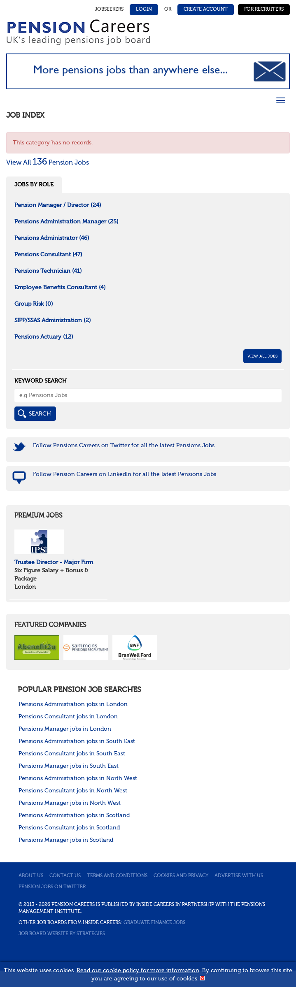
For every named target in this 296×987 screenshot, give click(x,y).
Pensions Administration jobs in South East (77, 741)
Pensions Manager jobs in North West (70, 803)
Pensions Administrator (51, 238)
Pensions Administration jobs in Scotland (74, 815)
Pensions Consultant (48, 255)
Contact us (65, 875)
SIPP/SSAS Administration (52, 320)
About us (31, 875)
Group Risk (33, 304)
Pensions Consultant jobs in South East (72, 754)
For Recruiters (264, 9)
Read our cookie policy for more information (138, 970)
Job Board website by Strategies (62, 933)
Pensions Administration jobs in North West (78, 778)
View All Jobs (262, 356)
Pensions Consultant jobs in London (68, 717)
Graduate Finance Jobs (154, 922)
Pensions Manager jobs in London (65, 729)
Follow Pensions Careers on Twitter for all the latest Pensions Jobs (123, 445)
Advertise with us (238, 875)
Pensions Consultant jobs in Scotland (69, 828)
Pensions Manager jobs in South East (69, 766)
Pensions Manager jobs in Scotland (66, 840)
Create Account (206, 9)
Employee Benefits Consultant (60, 287)
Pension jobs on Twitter (52, 887)
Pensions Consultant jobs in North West (73, 791)
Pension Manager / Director (57, 205)
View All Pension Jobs (47, 163)
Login (144, 9)
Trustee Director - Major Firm (53, 562)
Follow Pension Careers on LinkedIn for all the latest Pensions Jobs (124, 474)
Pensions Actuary (43, 337)
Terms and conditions (117, 875)
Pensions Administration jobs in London (73, 704)
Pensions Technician (48, 271)
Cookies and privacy (181, 875)
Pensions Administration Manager (66, 222)
